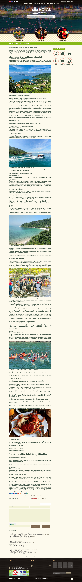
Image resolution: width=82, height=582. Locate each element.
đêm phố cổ (60, 565)
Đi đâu (56, 64)
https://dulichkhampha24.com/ (17, 484)
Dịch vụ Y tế (63, 64)
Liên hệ (57, 3)
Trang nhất (25, 3)
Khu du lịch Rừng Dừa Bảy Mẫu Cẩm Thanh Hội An (19, 546)
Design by (41, 580)
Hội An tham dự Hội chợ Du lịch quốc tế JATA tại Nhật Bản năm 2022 (22, 556)
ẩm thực (70, 567)
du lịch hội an (60, 563)
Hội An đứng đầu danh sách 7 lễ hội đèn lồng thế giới (19, 539)
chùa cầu (65, 565)
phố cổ (55, 565)
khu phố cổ (70, 563)
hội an (55, 563)
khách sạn (55, 567)
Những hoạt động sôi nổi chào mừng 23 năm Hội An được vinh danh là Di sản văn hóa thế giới (26, 548)
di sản (65, 567)
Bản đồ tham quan (41, 3)
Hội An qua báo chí (50, 3)
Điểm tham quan (63, 57)
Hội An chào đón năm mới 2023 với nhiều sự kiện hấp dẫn (20, 538)
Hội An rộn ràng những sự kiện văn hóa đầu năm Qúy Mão (20, 537)
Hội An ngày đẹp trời (13, 541)
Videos (34, 3)
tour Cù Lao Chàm (14, 482)
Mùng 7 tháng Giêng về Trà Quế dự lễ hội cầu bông (19, 532)
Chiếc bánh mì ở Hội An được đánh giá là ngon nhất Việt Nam (21, 553)
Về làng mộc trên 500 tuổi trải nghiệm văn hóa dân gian (20, 533)
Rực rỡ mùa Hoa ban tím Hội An (15, 535)
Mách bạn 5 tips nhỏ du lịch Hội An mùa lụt (17, 540)
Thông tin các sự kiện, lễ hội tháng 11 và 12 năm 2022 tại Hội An (21, 549)
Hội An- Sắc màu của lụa (14, 550)
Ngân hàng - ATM (69, 64)
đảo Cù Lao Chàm (23, 184)
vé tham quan (65, 563)
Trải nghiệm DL (69, 57)
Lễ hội (56, 57)
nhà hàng (60, 567)
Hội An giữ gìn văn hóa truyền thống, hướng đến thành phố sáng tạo (22, 555)
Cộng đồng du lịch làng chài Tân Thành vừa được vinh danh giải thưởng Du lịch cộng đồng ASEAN (27, 534)
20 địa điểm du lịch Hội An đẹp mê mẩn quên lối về (19, 547)
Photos (30, 3)
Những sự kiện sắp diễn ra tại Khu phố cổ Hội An (18, 554)
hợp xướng (70, 565)
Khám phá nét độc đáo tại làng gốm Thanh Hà (18, 551)
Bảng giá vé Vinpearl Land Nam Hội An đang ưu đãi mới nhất (20, 542)
